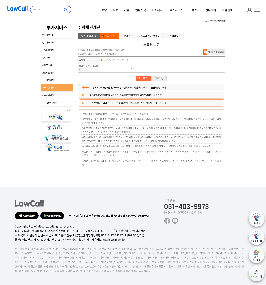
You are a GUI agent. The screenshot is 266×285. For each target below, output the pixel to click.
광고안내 (132, 216)
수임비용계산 (48, 49)
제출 (126, 10)
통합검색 (36, 9)
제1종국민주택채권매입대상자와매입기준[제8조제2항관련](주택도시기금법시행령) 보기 (128, 87)
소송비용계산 (48, 72)
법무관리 (210, 10)
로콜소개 (74, 216)
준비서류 (46, 57)
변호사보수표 (48, 34)
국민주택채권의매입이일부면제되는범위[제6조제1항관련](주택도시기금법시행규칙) (126, 95)
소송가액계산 (48, 80)
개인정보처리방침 (103, 216)
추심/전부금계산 (49, 102)
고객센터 (194, 10)
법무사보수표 (48, 42)
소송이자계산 (48, 95)
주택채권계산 (48, 87)
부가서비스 (176, 10)
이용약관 (86, 216)
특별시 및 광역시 (109, 59)
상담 (104, 10)
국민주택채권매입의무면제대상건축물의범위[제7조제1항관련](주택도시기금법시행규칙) (128, 102)
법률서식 (140, 10)
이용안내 (144, 216)
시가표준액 (47, 65)
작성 (115, 10)
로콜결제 (227, 10)
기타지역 (123, 59)
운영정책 (120, 216)
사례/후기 (158, 10)
